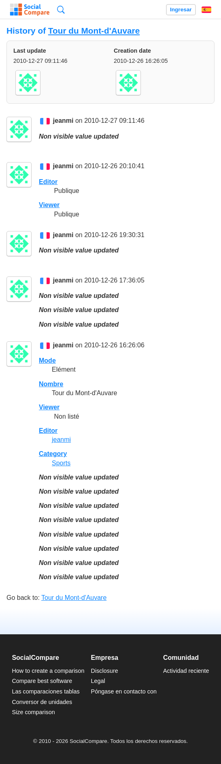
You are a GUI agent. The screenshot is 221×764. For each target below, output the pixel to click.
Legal (98, 681)
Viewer (49, 204)
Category (53, 453)
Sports (61, 463)
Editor (48, 181)
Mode (47, 360)
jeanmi (63, 121)
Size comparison (33, 712)
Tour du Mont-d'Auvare (94, 30)
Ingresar (181, 9)
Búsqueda (61, 9)
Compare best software (42, 681)
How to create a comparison (48, 671)
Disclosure (104, 671)
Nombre (51, 384)
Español (206, 9)
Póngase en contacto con (124, 691)
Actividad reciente (186, 671)
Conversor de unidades (42, 702)
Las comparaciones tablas (45, 691)
